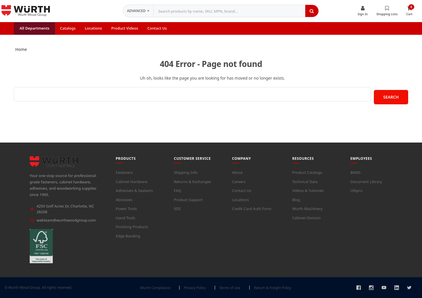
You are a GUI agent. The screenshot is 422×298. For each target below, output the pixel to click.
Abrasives (124, 199)
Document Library (366, 181)
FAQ (177, 190)
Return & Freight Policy (272, 287)
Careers (239, 181)
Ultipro (356, 190)
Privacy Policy (195, 287)
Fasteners (124, 172)
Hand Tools (125, 217)
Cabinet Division (306, 217)
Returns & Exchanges (192, 181)
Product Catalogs (307, 172)
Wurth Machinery (307, 208)
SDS (177, 208)
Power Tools (126, 208)
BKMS (355, 172)
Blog (296, 199)
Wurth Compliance (155, 287)
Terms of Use (229, 287)
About (237, 172)
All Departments (34, 28)
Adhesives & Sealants (134, 190)
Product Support (188, 199)
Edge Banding (128, 236)
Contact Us (241, 190)
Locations (240, 199)
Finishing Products (132, 226)
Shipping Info (185, 172)
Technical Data (305, 181)
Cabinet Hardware (131, 181)
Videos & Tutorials (308, 190)
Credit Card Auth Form (252, 208)
